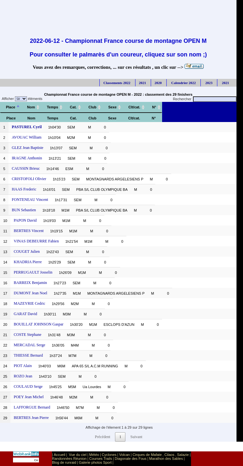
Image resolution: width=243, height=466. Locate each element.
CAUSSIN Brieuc (26, 168)
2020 (158, 83)
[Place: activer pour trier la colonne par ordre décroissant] (10, 107)
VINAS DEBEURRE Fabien (36, 241)
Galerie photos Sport (95, 462)
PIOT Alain (23, 365)
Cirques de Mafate (147, 455)
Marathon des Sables (166, 458)
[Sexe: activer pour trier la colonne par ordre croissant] (112, 107)
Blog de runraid (64, 462)
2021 (142, 83)
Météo (94, 455)
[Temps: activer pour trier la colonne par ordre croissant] (52, 107)
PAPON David (25, 220)
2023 (208, 83)
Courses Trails (100, 458)
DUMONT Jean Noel (30, 293)
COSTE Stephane (27, 334)
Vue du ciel (77, 455)
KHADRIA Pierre (28, 262)
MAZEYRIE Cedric (29, 303)
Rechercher (205, 99)
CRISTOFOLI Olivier (29, 179)
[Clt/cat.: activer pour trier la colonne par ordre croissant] (134, 107)
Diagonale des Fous (131, 458)
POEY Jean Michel (29, 397)
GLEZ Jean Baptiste (27, 147)
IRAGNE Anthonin (27, 158)
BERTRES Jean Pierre (31, 417)
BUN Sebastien (24, 210)
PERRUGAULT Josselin (33, 272)
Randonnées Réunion (69, 458)
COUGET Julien (27, 251)
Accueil (59, 455)
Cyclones (109, 455)
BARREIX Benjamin (30, 282)
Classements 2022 (116, 83)
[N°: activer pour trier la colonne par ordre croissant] (154, 107)
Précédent (102, 437)
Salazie (183, 455)
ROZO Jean (23, 376)
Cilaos (169, 455)
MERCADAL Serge (29, 345)
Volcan (124, 455)
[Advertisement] (118, 14)
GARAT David (25, 314)
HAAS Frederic (24, 189)
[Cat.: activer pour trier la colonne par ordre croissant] (73, 107)
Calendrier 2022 (183, 83)
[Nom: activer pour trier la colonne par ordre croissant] (31, 107)
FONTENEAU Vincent (30, 199)
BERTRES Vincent (29, 230)
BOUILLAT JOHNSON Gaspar (38, 324)
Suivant (136, 437)
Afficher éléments (21, 99)
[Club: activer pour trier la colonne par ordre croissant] (92, 107)
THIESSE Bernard (28, 355)
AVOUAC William (26, 137)
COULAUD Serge (28, 386)
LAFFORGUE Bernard (32, 407)
